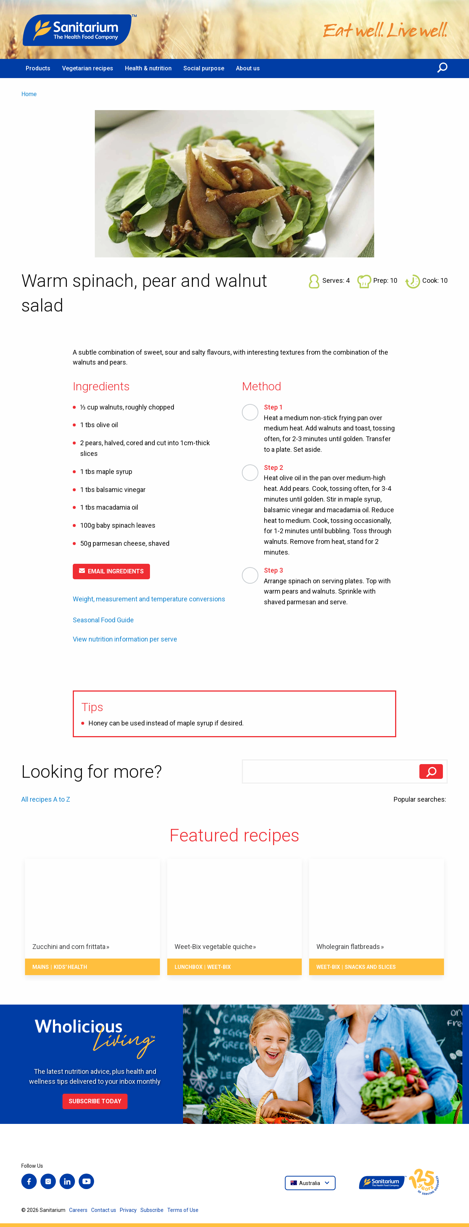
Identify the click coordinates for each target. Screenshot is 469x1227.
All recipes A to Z (45, 799)
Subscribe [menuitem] (152, 1210)
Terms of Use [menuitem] (182, 1210)
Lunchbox (189, 967)
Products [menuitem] (38, 68)
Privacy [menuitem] (128, 1210)
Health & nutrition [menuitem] (148, 68)
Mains (40, 967)
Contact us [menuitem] (103, 1210)
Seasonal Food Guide (103, 620)
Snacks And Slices (370, 967)
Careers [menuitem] (78, 1210)
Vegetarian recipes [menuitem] (87, 68)
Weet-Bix (219, 967)
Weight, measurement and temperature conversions (149, 599)
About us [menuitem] (248, 68)
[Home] (80, 29)
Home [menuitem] (29, 94)
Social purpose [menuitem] (203, 68)
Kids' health (70, 967)
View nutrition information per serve (125, 639)
